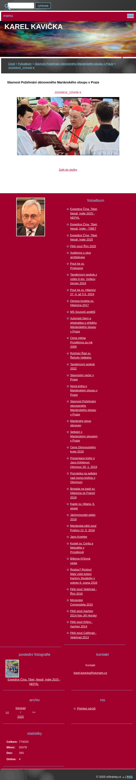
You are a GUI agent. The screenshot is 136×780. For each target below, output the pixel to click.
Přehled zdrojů (86, 708)
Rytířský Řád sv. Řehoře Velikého (80, 355)
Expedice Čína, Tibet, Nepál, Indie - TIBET (84, 226)
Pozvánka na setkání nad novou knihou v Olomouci (83, 478)
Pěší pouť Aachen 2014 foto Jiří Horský (83, 613)
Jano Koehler (78, 536)
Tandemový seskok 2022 (82, 366)
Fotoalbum (24, 63)
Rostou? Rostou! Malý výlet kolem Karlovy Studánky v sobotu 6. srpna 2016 (83, 576)
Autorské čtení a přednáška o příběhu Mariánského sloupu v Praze (83, 325)
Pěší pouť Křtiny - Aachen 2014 (81, 624)
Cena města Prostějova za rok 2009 (81, 342)
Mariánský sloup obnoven (80, 423)
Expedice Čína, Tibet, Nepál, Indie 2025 (84, 237)
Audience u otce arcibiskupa (80, 255)
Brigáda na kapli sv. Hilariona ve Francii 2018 (82, 493)
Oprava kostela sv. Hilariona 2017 (82, 303)
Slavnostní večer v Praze (82, 377)
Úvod (11, 63)
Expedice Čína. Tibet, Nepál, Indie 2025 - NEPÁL (84, 213)
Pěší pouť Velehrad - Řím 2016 (83, 591)
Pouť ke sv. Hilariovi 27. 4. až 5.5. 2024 (82, 292)
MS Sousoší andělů (82, 311)
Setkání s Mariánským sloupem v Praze (83, 436)
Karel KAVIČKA (33, 27)
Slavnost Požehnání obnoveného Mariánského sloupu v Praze (74, 63)
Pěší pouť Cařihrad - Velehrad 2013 (83, 635)
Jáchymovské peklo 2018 (82, 517)
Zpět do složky (68, 169)
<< (7, 712)
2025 (20, 716)
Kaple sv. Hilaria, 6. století (82, 506)
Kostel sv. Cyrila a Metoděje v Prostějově (81, 548)
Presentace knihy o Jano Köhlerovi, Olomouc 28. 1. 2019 (83, 462)
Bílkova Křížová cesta (80, 561)
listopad (21, 708)
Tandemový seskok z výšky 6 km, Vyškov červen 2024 (83, 279)
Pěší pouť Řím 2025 (83, 246)
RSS (130, 776)
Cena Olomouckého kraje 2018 (83, 449)
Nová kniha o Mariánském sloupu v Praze (83, 390)
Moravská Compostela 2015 (81, 602)
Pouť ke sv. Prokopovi (77, 266)
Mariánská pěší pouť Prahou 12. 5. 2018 (83, 528)
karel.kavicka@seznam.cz (90, 672)
